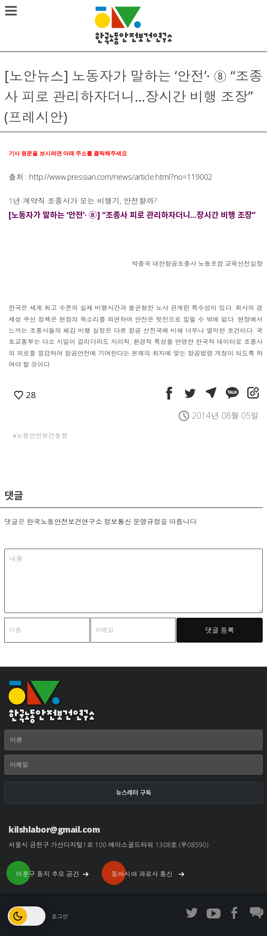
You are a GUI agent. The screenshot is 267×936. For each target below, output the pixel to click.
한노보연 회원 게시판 (256, 913)
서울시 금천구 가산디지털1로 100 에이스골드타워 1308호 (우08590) (109, 844)
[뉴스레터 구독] (133, 793)
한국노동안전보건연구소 (133, 25)
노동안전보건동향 (41, 435)
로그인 (60, 916)
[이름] (133, 740)
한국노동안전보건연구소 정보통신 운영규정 (94, 521)
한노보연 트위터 (192, 913)
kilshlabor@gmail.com (54, 829)
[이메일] (133, 765)
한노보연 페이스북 (235, 913)
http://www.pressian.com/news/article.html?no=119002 (120, 177)
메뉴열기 (12, 10)
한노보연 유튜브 (213, 913)
